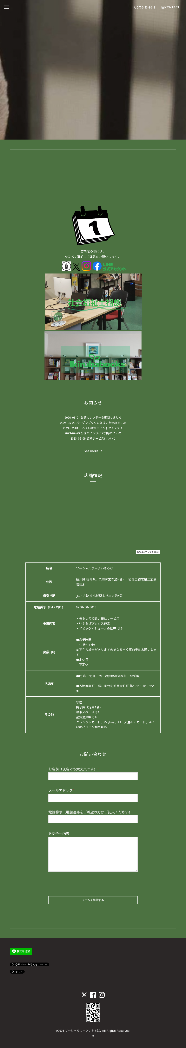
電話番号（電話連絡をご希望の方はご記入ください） (90, 812)
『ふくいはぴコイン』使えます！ (101, 428)
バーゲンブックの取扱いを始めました (101, 423)
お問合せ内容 (58, 833)
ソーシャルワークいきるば (82, 1030)
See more (93, 451)
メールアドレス (61, 790)
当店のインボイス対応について (101, 433)
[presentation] (77, 880)
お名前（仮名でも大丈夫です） (73, 769)
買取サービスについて (101, 438)
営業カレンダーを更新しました (101, 417)
